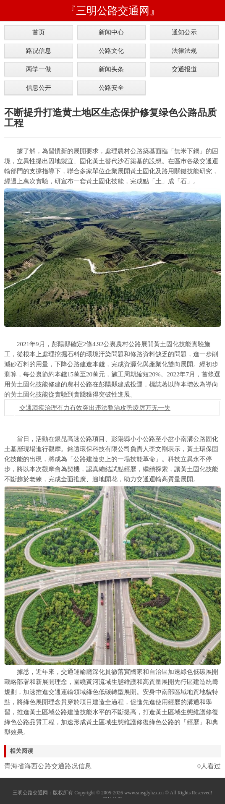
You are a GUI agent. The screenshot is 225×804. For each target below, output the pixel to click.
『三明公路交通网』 (112, 10)
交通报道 (184, 69)
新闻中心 (111, 32)
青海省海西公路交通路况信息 (48, 766)
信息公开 (38, 87)
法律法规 (184, 50)
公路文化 (111, 50)
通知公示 (184, 32)
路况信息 (38, 50)
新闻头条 (111, 69)
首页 (38, 32)
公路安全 (111, 87)
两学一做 (38, 69)
